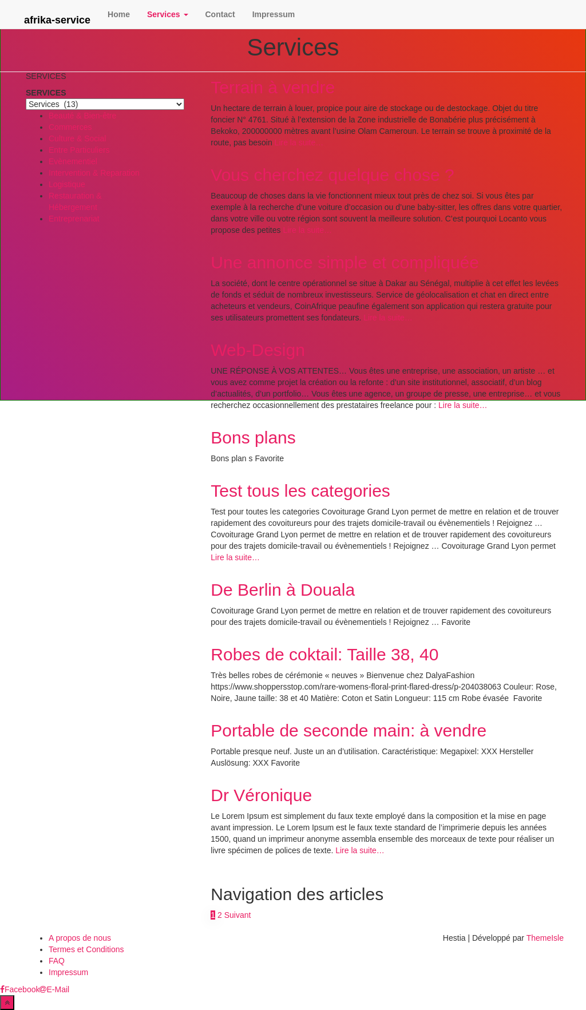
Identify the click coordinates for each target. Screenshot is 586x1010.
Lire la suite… (297, 142)
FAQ (57, 960)
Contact (220, 14)
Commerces (70, 127)
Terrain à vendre (273, 87)
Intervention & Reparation (94, 172)
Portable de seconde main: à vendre (348, 730)
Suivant (237, 915)
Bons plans (253, 437)
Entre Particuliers (79, 150)
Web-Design (258, 349)
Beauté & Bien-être (82, 115)
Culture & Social (77, 138)
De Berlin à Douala (283, 589)
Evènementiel (73, 161)
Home (119, 14)
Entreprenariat (74, 218)
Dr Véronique (261, 795)
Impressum (273, 14)
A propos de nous (80, 937)
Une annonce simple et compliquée (345, 262)
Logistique (67, 184)
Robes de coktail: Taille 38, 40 (324, 654)
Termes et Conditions (86, 949)
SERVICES (46, 92)
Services (167, 14)
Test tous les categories (300, 490)
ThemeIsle (545, 937)
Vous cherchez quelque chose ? (332, 174)
